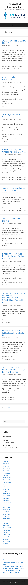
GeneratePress (14, 582)
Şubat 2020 (6, 514)
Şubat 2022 (6, 468)
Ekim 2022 (6, 462)
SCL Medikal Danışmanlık (14, 6)
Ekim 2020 (6, 498)
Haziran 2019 (7, 532)
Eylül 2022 (6, 464)
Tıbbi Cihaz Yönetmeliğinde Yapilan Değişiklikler (13, 189)
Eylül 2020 (6, 500)
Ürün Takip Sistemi (16, 66)
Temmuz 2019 (7, 530)
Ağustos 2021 (7, 477)
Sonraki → (10, 408)
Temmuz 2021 (7, 480)
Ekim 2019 (6, 523)
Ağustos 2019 (7, 528)
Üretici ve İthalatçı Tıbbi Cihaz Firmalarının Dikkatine (14, 150)
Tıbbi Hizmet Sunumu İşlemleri (11, 219)
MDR (5, 177)
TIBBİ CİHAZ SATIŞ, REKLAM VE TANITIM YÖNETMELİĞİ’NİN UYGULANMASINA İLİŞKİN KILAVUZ (14, 297)
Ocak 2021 (6, 491)
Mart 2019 (6, 539)
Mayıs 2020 (6, 507)
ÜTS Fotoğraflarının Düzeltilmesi (10, 78)
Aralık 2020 (6, 493)
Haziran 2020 (7, 505)
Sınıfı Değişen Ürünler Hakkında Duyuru (11, 115)
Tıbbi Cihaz (7, 66)
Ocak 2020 (6, 516)
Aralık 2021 (6, 471)
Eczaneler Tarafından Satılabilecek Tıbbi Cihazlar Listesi (13, 332)
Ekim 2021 (6, 475)
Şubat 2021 (6, 489)
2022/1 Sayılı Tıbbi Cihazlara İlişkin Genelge (14, 41)
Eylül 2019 (6, 525)
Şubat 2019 (6, 541)
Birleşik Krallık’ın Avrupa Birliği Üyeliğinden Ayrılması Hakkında (14, 256)
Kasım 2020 (6, 496)
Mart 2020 (6, 512)
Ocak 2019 (6, 544)
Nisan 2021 (6, 487)
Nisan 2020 (6, 509)
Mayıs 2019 (6, 535)
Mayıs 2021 (6, 484)
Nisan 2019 (6, 537)
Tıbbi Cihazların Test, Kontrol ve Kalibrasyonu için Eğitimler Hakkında (13, 369)
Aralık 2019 (6, 519)
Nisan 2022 (6, 466)
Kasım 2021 (6, 473)
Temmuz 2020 (7, 503)
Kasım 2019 (6, 521)
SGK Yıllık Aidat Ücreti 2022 (11, 573)
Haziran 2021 (7, 482)
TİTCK (5, 99)
